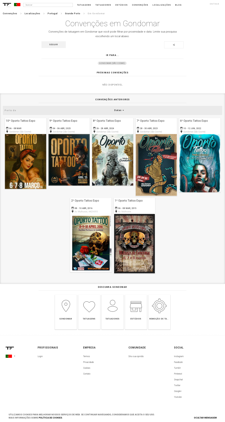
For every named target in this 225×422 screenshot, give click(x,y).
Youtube (178, 396)
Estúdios (121, 5)
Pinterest (178, 373)
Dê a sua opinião (136, 356)
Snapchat (178, 379)
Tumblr (177, 367)
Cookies (86, 367)
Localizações (162, 5)
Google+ (178, 391)
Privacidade (88, 362)
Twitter (177, 385)
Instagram (179, 356)
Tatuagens (84, 5)
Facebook (178, 362)
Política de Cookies (50, 418)
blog (178, 5)
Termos (86, 356)
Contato (86, 373)
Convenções (140, 5)
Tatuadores (103, 5)
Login (40, 356)
